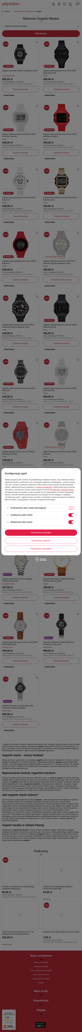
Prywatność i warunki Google (62, 489)
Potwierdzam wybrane (41, 541)
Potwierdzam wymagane (41, 549)
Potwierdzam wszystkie (41, 532)
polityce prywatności (44, 487)
